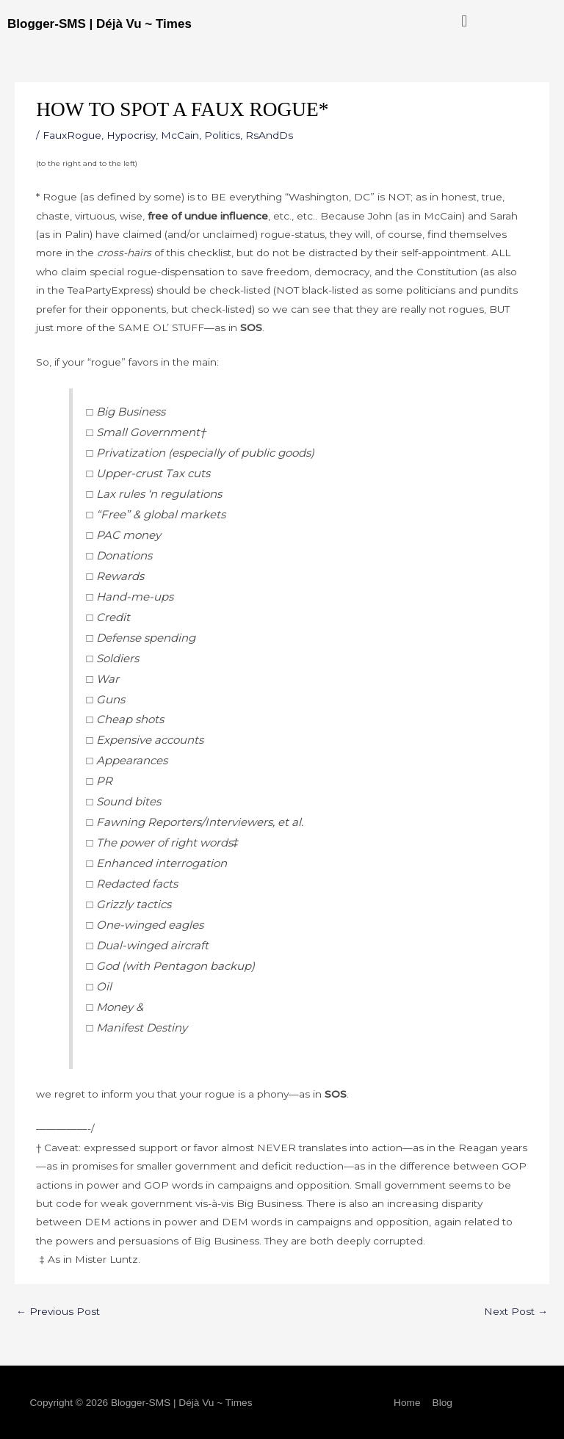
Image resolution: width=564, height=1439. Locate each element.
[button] (464, 21)
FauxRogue (72, 135)
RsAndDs (269, 135)
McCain (180, 135)
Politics (222, 135)
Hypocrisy (131, 135)
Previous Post (58, 1311)
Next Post (516, 1311)
